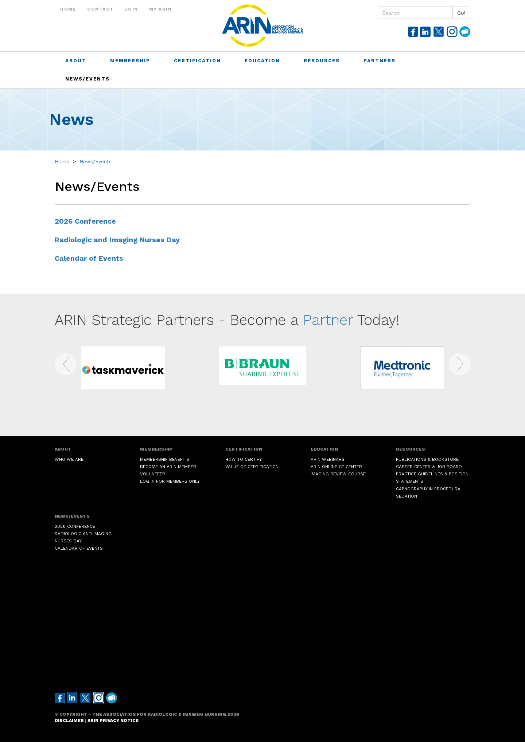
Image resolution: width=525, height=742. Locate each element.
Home (68, 9)
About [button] (77, 60)
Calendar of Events (89, 258)
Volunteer (152, 473)
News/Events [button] (88, 79)
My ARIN (160, 9)
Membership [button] (131, 60)
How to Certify (243, 459)
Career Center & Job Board (429, 466)
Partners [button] (380, 60)
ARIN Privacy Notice (113, 720)
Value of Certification (252, 466)
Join (131, 9)
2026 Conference (85, 221)
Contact (100, 9)
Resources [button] (323, 60)
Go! (461, 13)
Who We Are (69, 459)
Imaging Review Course (338, 473)
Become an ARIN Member (168, 466)
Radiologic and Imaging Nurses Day (117, 240)
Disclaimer (69, 720)
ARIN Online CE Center (336, 466)
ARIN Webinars (328, 459)
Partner (328, 320)
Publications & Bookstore (427, 459)
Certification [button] (198, 60)
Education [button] (263, 60)
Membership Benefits (164, 459)
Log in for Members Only (170, 481)
